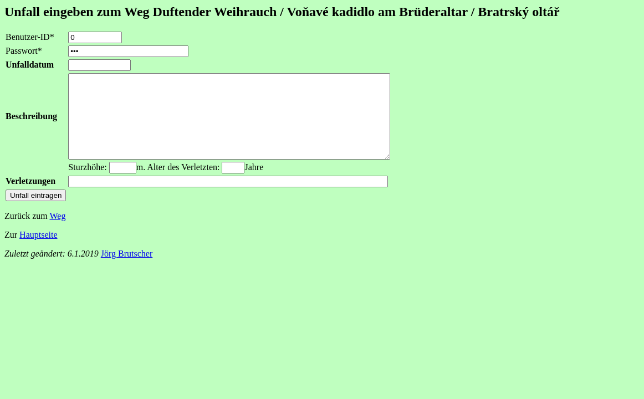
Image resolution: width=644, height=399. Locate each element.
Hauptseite (38, 251)
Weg (57, 232)
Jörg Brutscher (126, 270)
